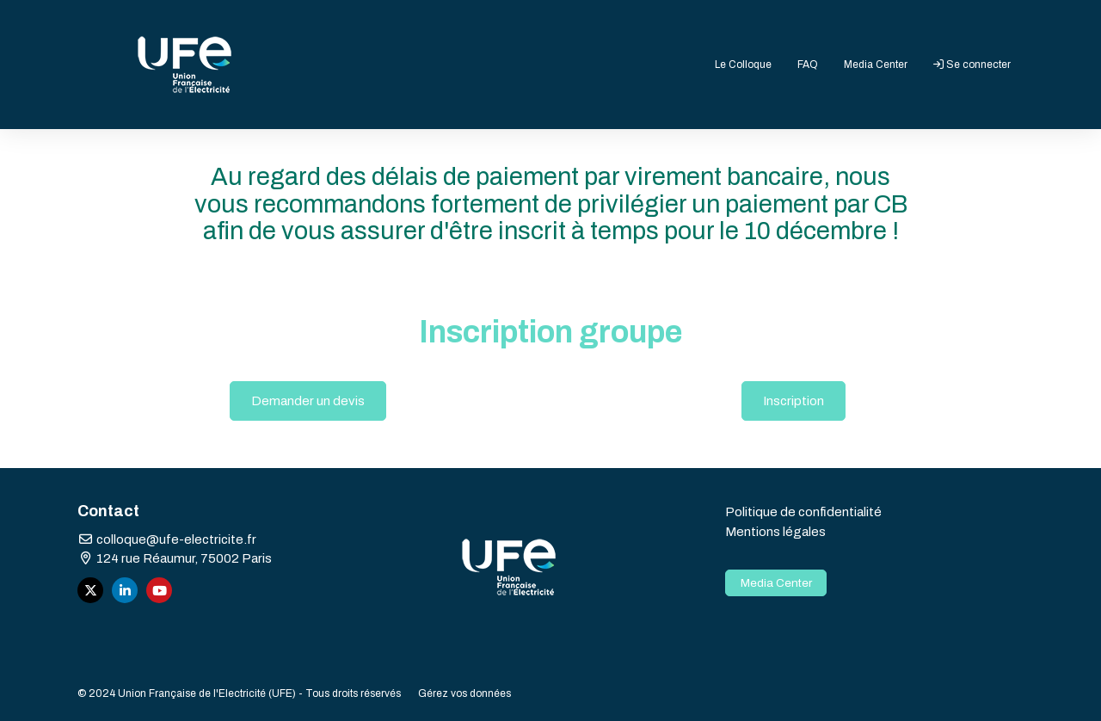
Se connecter (972, 65)
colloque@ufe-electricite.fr (166, 539)
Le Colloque (743, 65)
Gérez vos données (464, 693)
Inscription (793, 401)
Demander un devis (308, 401)
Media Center (875, 65)
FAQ (807, 65)
